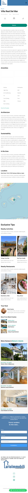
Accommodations (4, 14)
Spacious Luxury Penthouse (7, 387)
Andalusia (11, 320)
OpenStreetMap (25, 218)
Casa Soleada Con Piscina (7, 410)
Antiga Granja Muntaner (13, 332)
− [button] (1, 186)
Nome (2, 429)
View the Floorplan (5, 108)
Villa (2, 9)
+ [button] (1, 184)
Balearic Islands (16, 14)
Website (14, 25)
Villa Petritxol (11, 327)
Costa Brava (12, 325)
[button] (18, 490)
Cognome (3, 435)
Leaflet (21, 218)
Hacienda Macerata (12, 322)
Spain (10, 14)
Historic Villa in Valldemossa (7, 364)
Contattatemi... (14, 445)
